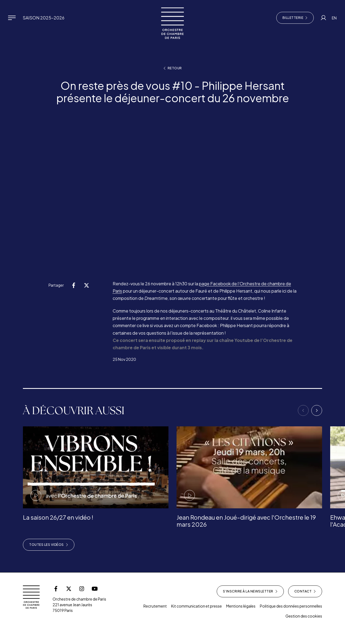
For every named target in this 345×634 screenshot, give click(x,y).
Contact (305, 591)
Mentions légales (241, 606)
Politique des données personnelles (291, 606)
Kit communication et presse (196, 606)
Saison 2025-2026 (43, 17)
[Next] (316, 410)
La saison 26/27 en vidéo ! (58, 517)
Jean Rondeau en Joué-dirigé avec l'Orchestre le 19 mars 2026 (246, 520)
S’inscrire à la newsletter (250, 591)
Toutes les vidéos (48, 545)
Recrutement (155, 606)
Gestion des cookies (303, 616)
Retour (172, 68)
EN (334, 17)
